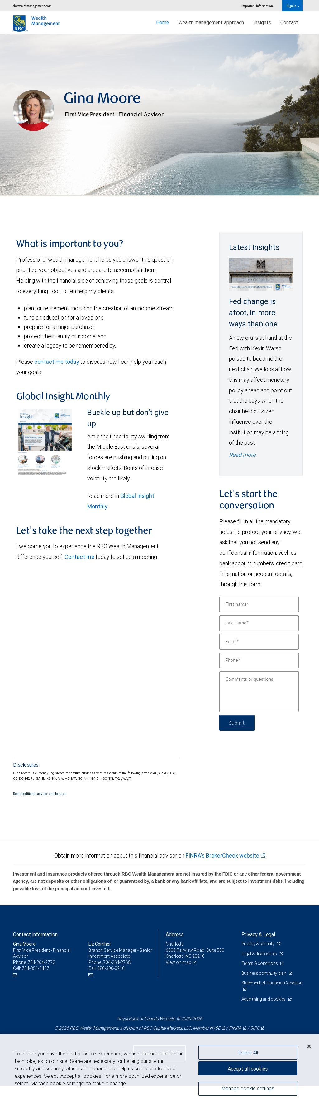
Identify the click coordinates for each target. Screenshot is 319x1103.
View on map (178, 962)
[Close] (309, 1046)
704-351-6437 (35, 968)
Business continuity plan (264, 973)
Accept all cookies (248, 1069)
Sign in (293, 6)
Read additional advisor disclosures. (40, 794)
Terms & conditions (260, 963)
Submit (237, 723)
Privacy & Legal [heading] (258, 934)
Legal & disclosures (259, 953)
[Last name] (259, 623)
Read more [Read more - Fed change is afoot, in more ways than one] (242, 454)
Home (162, 22)
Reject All (248, 1052)
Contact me (79, 556)
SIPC (254, 1028)
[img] (159, 115)
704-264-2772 (41, 962)
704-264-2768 (117, 962)
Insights (262, 22)
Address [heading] (174, 934)
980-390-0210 (111, 968)
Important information (257, 6)
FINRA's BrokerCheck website (222, 855)
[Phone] (259, 660)
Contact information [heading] (35, 934)
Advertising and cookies (264, 999)
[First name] (259, 604)
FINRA (235, 1028)
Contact (289, 22)
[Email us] (16, 975)
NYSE (215, 1028)
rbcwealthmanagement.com (32, 6)
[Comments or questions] (259, 691)
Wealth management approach (211, 22)
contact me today (56, 361)
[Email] (259, 642)
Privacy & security (258, 943)
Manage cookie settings (247, 1088)
